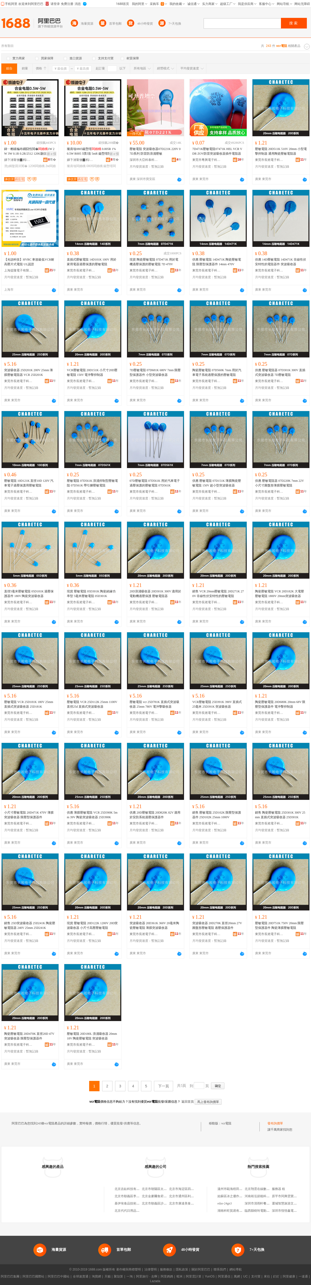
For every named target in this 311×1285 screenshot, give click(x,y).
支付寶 (255, 1276)
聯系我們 (220, 1269)
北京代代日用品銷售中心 (132, 1210)
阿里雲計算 (193, 1276)
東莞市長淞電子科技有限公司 (269, 160)
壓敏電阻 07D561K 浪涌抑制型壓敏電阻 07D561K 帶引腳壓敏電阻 (92, 483)
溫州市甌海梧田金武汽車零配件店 (240, 1189)
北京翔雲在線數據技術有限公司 (266, 1189)
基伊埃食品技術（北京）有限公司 (138, 1203)
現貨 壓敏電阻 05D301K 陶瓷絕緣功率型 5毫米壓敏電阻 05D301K (91, 594)
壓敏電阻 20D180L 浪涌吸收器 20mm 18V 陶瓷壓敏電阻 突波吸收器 (92, 1036)
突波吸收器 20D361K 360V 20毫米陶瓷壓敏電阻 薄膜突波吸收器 (154, 925)
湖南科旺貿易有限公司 (233, 1210)
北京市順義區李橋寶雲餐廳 (133, 1196)
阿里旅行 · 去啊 (146, 1276)
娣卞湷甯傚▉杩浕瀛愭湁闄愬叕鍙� (18, 160)
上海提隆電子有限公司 (18, 270)
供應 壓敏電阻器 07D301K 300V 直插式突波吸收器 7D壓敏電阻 (280, 372)
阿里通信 (224, 1276)
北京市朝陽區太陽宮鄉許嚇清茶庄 (165, 1189)
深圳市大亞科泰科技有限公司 (144, 160)
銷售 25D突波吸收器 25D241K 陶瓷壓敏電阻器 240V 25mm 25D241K (29, 925)
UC (245, 1276)
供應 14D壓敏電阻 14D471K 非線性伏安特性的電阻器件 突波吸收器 (280, 262)
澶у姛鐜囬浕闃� (15, 166)
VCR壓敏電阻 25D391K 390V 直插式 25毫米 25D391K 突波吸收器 (217, 704)
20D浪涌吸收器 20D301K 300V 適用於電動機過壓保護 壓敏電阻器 (155, 594)
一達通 (303, 1276)
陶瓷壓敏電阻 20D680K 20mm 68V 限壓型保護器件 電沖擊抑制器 (280, 704)
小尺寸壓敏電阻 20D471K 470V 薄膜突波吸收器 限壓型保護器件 (29, 815)
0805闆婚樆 (94, 166)
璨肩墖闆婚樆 (76, 166)
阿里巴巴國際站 (33, 1276)
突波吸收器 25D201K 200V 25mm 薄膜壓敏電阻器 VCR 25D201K (28, 372)
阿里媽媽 (167, 1276)
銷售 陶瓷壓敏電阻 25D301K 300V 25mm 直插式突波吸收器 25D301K (280, 815)
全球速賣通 (80, 1276)
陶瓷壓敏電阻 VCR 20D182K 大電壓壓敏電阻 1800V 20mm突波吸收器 (279, 594)
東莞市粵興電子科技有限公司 (206, 160)
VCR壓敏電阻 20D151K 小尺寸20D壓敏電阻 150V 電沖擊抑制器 (92, 372)
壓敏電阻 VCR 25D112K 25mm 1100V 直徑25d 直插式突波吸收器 (92, 704)
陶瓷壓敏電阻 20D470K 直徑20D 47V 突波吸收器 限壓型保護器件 (29, 1036)
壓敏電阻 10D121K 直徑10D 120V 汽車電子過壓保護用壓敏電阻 (28, 483)
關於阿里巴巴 (201, 1269)
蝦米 (179, 1276)
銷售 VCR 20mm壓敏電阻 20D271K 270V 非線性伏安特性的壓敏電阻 (218, 594)
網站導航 (235, 1269)
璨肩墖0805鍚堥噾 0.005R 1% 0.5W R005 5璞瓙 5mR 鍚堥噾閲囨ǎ (93, 151)
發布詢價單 (275, 1123)
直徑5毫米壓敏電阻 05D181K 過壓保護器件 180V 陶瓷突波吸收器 (29, 594)
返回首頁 (187, 1101)
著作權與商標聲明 (128, 1269)
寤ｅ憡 (51, 154)
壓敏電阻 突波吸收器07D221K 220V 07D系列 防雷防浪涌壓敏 (155, 151)
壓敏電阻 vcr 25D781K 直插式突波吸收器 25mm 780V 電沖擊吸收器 (154, 704)
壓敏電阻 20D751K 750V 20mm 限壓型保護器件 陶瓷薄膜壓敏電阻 (279, 925)
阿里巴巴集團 (10, 1276)
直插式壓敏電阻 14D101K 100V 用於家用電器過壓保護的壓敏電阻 (91, 262)
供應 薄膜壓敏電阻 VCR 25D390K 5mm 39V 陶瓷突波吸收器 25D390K (92, 815)
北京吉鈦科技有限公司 (130, 1189)
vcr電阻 (226, 1123)
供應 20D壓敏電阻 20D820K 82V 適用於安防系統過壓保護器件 (155, 815)
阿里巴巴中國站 (58, 1276)
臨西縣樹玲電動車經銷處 (262, 1210)
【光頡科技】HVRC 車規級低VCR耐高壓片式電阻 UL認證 (29, 262)
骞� (52, 159)
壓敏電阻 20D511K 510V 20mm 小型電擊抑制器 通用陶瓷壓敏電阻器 (281, 151)
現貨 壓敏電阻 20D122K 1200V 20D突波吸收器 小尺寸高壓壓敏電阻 (92, 925)
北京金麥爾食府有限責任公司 (162, 1196)
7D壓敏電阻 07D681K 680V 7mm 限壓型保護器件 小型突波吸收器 (155, 372)
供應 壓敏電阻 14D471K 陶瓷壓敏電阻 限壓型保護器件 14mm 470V (216, 262)
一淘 (129, 1276)
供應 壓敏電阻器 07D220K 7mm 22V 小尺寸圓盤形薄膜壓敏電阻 (279, 483)
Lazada (155, 1281)
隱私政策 (182, 1269)
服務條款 (166, 1269)
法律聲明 (150, 1269)
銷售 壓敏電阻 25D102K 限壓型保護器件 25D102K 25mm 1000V (216, 815)
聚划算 (118, 1276)
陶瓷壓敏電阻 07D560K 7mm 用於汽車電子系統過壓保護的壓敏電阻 (216, 372)
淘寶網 (96, 1276)
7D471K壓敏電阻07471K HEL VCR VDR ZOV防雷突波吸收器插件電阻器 (217, 151)
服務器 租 (278, 1189)
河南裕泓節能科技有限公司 (263, 1196)
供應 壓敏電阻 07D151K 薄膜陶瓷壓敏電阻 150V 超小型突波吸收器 (216, 483)
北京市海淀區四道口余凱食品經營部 (194, 1189)
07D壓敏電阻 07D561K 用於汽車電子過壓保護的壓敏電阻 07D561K (155, 483)
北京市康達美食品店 (183, 1203)
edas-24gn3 (224, 1203)
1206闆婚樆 (36, 166)
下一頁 (163, 1086)
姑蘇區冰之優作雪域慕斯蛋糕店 (239, 1196)
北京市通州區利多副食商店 (187, 1196)
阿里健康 (289, 1276)
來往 (267, 1276)
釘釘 (276, 1276)
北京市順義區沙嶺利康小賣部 (162, 1203)
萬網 (237, 1276)
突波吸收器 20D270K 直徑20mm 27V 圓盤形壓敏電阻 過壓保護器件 (217, 925)
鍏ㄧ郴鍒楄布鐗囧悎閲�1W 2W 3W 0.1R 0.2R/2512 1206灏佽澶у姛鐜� (29, 151)
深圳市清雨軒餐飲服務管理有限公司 (269, 1203)
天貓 (107, 1276)
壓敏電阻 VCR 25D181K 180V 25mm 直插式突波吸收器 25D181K (28, 704)
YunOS (210, 1276)
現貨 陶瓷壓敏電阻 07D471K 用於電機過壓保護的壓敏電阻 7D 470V (154, 262)
